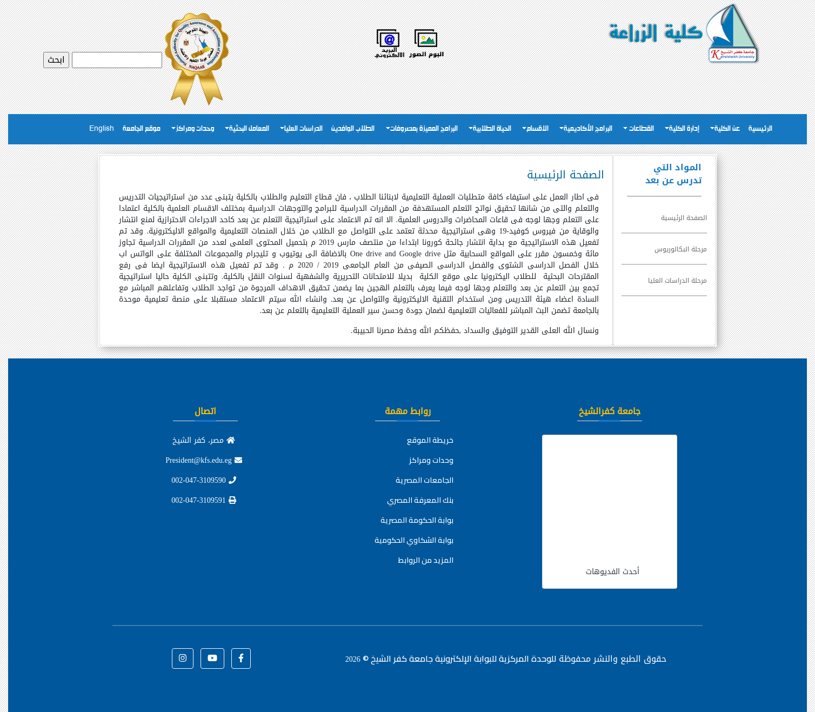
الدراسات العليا (303, 129)
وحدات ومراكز (195, 129)
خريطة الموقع (430, 440)
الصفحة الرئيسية (684, 218)
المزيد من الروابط (425, 560)
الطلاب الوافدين (353, 129)
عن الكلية (727, 129)
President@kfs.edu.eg (203, 460)
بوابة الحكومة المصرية (416, 520)
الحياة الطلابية (492, 129)
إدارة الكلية (684, 129)
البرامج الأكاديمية (588, 129)
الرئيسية (760, 129)
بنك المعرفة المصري (420, 500)
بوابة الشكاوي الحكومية (414, 540)
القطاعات (640, 129)
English (101, 129)
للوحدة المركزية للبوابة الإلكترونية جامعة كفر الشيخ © (450, 658)
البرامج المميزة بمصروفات (424, 129)
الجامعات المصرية (424, 480)
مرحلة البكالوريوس (680, 249)
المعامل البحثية (249, 129)
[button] (241, 658)
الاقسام (537, 129)
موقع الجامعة (142, 129)
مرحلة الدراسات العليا (677, 281)
